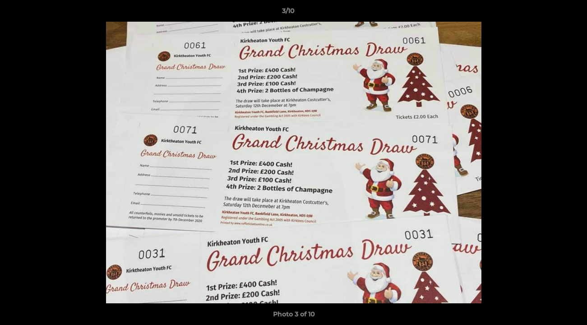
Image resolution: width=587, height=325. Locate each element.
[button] (549, 13)
